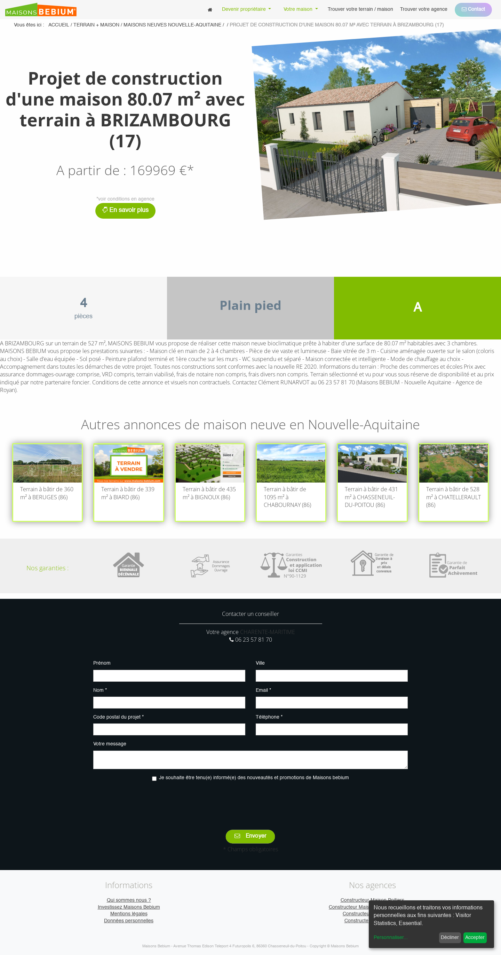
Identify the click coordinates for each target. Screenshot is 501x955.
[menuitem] (210, 9)
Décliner (450, 937)
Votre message (109, 744)
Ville (260, 663)
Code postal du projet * (118, 717)
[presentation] (250, 800)
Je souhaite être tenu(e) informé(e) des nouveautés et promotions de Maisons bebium (254, 777)
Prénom (102, 663)
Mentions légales (129, 913)
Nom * (100, 690)
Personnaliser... (391, 937)
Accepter (475, 937)
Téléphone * (269, 717)
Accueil (58, 25)
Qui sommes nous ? (129, 900)
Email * (263, 690)
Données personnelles (128, 920)
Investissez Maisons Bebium (129, 907)
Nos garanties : (47, 568)
